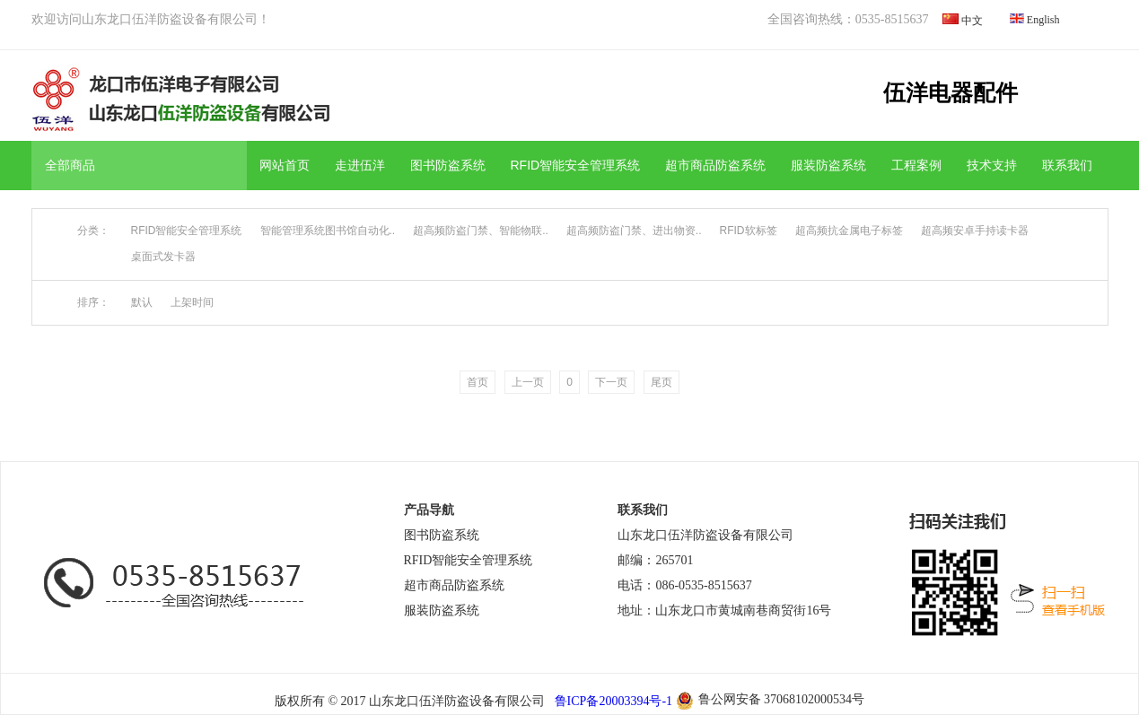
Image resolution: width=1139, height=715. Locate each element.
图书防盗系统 (448, 165)
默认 (142, 302)
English (1043, 19)
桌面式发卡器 (163, 256)
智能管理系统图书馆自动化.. (328, 230)
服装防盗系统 (828, 165)
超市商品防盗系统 (715, 165)
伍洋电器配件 (950, 92)
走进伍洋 (360, 165)
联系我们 (1067, 165)
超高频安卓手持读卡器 (975, 230)
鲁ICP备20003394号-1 (611, 701)
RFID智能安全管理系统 (576, 165)
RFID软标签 (748, 230)
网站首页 (284, 165)
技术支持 (992, 165)
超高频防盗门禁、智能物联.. (480, 230)
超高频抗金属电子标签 (849, 230)
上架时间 (192, 302)
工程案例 (916, 165)
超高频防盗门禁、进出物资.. (634, 230)
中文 (972, 20)
